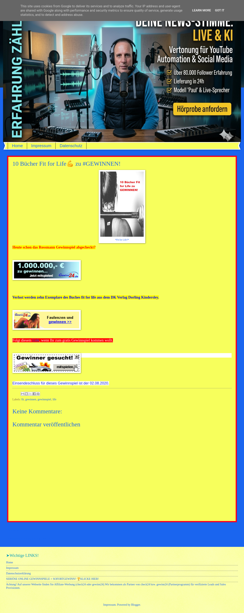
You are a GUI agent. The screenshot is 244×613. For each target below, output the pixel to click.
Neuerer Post (17, 530)
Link (35, 340)
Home (17, 145)
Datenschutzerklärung (18, 573)
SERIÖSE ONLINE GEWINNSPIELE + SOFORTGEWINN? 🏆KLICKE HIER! (52, 578)
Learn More (201, 10)
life (54, 399)
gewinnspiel (44, 399)
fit (22, 399)
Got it (219, 10)
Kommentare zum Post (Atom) (38, 538)
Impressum (41, 145)
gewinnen (30, 399)
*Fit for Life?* (122, 240)
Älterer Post (227, 530)
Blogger (135, 604)
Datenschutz (71, 145)
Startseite (122, 530)
